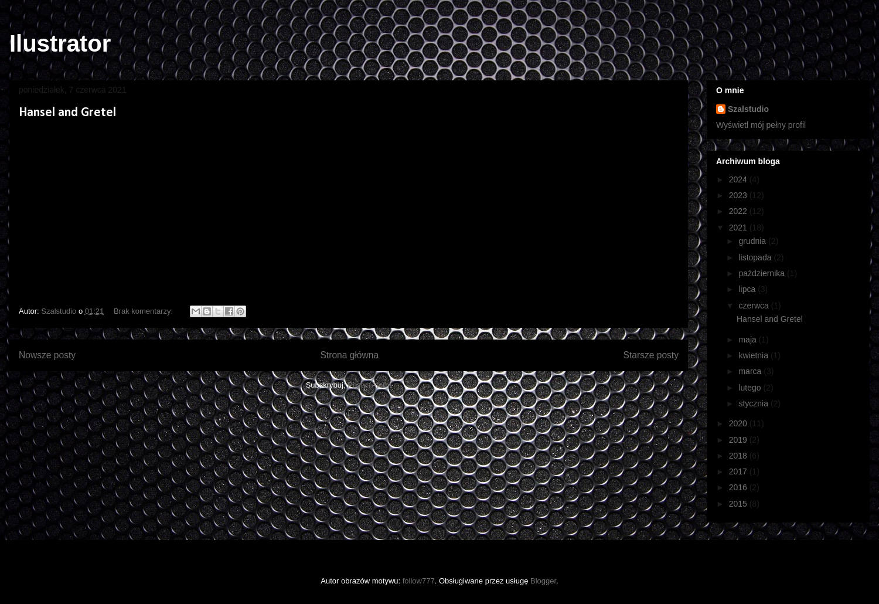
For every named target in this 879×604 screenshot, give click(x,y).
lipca (748, 289)
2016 (739, 487)
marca (751, 371)
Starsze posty (651, 355)
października (762, 273)
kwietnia (754, 355)
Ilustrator (60, 43)
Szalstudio (748, 109)
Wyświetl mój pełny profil (761, 125)
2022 (739, 211)
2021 (739, 227)
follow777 (419, 580)
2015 (739, 503)
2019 (739, 439)
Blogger (543, 580)
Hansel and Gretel (67, 113)
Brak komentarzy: (144, 311)
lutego (750, 387)
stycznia (754, 403)
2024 (739, 179)
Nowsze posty (47, 355)
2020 (739, 423)
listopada (756, 257)
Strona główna (349, 355)
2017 (739, 471)
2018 (739, 455)
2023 (739, 195)
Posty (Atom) (369, 385)
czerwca (754, 305)
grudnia (753, 241)
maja (748, 339)
